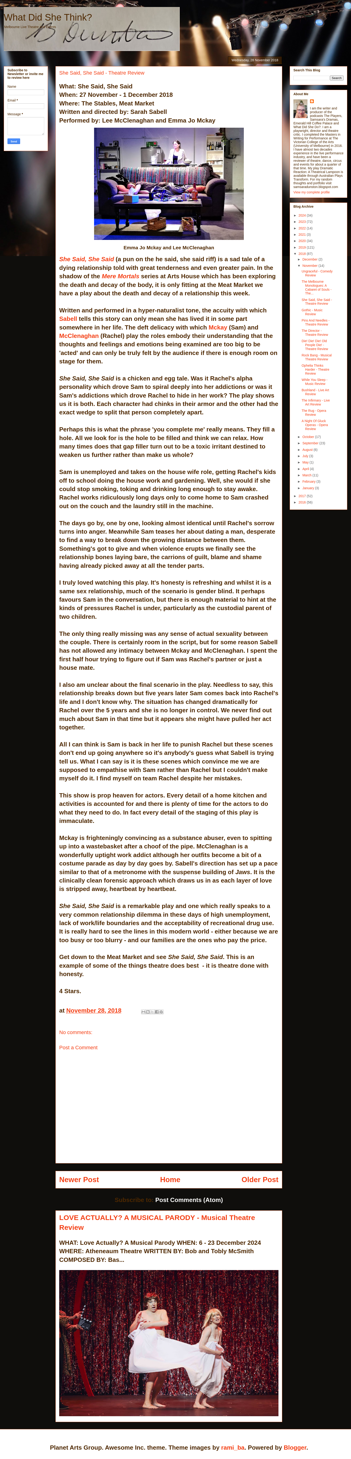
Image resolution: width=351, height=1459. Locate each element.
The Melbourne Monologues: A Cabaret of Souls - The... (317, 287)
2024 (303, 215)
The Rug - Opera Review (314, 412)
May (305, 462)
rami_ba (233, 1447)
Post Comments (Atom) (189, 1199)
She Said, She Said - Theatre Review (317, 302)
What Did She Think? (48, 17)
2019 (303, 247)
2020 (303, 241)
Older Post (259, 1180)
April (306, 469)
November (310, 266)
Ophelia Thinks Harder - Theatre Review (315, 369)
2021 (303, 234)
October (308, 437)
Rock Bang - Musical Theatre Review (317, 357)
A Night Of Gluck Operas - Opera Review (315, 425)
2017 (303, 496)
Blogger (295, 1447)
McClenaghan (79, 335)
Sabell (68, 318)
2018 (303, 254)
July (305, 456)
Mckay (218, 327)
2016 (303, 502)
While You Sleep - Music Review (315, 382)
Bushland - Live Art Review (315, 392)
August (307, 450)
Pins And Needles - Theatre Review (315, 322)
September (310, 443)
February (309, 481)
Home (170, 1180)
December (310, 259)
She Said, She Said (86, 259)
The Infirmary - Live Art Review (316, 402)
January (308, 488)
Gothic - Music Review (312, 312)
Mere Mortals (120, 276)
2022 (303, 228)
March (307, 475)
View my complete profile (311, 192)
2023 (303, 222)
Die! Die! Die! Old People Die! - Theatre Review (315, 345)
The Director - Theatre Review (315, 333)
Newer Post (79, 1180)
